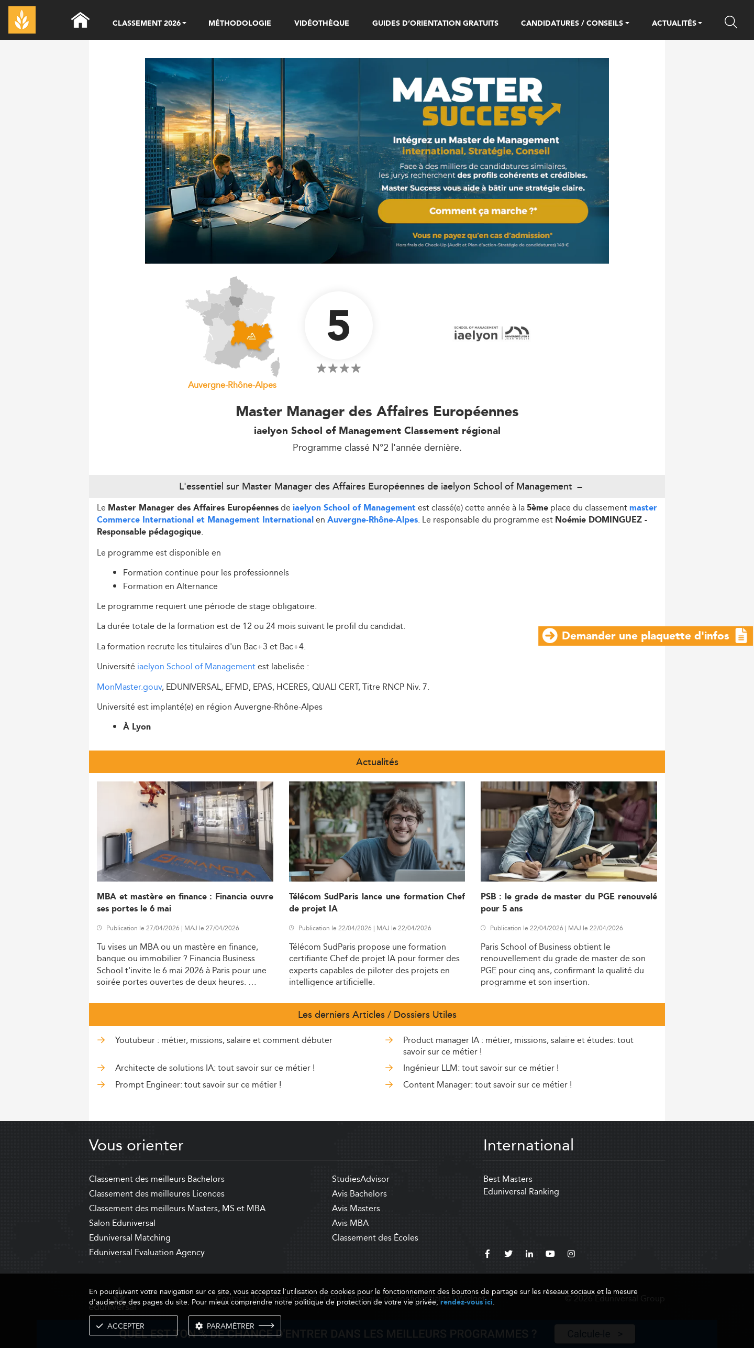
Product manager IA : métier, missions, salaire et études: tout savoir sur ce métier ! (518, 1046)
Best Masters (508, 1179)
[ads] (377, 160)
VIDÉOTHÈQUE (321, 23)
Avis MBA (350, 1223)
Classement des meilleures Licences (157, 1193)
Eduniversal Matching (130, 1237)
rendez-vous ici (466, 1302)
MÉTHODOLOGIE (239, 23)
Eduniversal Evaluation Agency (147, 1252)
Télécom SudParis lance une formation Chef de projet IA (377, 903)
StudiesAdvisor (361, 1179)
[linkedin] (529, 1255)
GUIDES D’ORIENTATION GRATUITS (435, 23)
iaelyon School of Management (354, 508)
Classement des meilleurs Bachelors (157, 1179)
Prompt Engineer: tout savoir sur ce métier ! (198, 1084)
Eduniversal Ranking (521, 1191)
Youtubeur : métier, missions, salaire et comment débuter (223, 1040)
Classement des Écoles (375, 1237)
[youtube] (550, 1255)
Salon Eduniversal (122, 1223)
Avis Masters (356, 1208)
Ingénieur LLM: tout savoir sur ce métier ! (481, 1067)
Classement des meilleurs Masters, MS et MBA (177, 1208)
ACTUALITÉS (674, 24)
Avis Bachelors (359, 1193)
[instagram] (571, 1255)
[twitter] (508, 1255)
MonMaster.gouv (129, 686)
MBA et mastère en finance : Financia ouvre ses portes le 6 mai (185, 903)
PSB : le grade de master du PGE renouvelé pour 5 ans (569, 903)
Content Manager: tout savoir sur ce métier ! (487, 1084)
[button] (184, 24)
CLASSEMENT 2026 (147, 24)
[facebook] (487, 1255)
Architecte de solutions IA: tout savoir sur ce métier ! (215, 1067)
